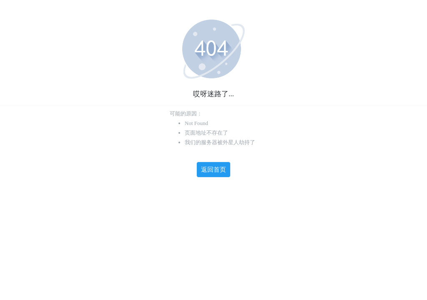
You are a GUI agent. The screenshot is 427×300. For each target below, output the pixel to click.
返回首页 (213, 169)
